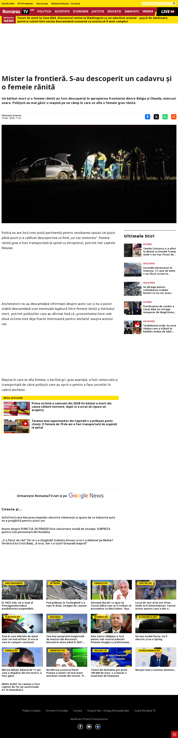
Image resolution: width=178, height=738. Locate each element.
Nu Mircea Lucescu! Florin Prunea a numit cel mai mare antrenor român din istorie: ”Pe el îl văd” (66, 673)
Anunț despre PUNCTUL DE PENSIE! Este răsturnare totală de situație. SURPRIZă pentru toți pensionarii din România (56, 530)
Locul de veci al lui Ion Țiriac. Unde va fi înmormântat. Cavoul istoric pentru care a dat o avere (155, 605)
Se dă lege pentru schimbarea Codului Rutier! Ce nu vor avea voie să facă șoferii (157, 290)
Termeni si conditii (57, 710)
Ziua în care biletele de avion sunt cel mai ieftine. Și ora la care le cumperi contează (20, 639)
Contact (77, 710)
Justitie (98, 11)
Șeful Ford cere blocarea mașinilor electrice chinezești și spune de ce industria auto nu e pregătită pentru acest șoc (58, 519)
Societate (62, 11)
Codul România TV (145, 710)
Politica (44, 11)
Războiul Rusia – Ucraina (65, 3)
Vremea (147, 11)
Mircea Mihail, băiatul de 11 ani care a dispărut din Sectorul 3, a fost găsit (22, 673)
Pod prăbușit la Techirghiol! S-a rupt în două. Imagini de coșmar (66, 604)
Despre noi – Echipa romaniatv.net (108, 710)
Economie (80, 11)
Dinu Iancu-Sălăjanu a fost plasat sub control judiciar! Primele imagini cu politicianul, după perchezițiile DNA (110, 639)
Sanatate (131, 11)
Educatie (114, 11)
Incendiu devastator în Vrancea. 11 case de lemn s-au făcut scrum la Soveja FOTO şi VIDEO (159, 270)
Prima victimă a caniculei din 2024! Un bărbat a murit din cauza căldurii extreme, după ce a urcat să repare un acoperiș (72, 407)
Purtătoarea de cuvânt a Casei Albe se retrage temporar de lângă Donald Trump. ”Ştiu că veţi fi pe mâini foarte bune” (159, 309)
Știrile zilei (8, 3)
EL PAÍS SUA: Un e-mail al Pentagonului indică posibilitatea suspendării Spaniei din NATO (17, 605)
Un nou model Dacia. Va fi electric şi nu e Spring (151, 638)
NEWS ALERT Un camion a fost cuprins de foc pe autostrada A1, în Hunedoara (21, 687)
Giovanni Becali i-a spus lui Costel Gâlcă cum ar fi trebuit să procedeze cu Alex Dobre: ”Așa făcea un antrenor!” (111, 605)
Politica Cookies (31, 710)
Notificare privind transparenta (89, 718)
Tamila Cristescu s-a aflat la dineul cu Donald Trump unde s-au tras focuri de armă (159, 251)
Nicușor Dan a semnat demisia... (155, 670)
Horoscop (42, 3)
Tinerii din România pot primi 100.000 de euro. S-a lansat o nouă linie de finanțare (109, 673)
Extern (147, 244)
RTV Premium (25, 3)
